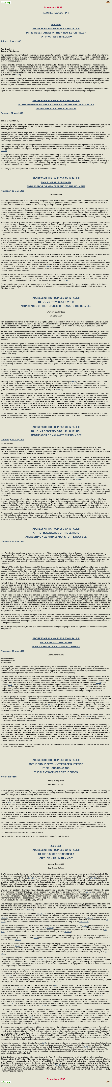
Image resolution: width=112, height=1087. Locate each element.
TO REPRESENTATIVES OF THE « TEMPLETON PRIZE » (56, 33)
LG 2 (10, 685)
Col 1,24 (11, 802)
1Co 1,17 (89, 918)
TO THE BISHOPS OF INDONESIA (56, 854)
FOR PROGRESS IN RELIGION (56, 37)
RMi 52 (9, 975)
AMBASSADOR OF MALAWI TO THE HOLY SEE (56, 435)
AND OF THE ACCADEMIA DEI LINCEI (56, 108)
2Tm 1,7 (93, 878)
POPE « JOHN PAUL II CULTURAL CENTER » (56, 646)
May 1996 (56, 24)
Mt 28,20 (68, 932)
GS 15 (17, 75)
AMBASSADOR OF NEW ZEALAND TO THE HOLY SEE (56, 186)
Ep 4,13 (85, 926)
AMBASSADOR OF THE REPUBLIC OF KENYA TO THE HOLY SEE (56, 306)
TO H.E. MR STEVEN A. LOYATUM (56, 302)
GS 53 (87, 717)
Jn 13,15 (59, 390)
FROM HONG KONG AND (56, 768)
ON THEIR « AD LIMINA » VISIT (56, 858)
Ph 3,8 (100, 995)
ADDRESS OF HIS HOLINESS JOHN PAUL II (55, 28)
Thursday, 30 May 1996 (12, 651)
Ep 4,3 (88, 892)
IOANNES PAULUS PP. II (56, 13)
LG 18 (98, 683)
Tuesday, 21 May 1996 (12, 113)
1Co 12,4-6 (29, 910)
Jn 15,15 (4, 918)
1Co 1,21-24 (84, 922)
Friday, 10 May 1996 (11, 41)
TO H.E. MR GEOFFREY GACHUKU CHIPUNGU (56, 431)
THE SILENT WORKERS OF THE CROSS (56, 772)
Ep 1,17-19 (32, 878)
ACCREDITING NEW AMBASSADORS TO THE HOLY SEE (56, 537)
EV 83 (17, 946)
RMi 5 (85, 1047)
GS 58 (50, 705)
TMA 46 (58, 1065)
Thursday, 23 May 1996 (12, 191)
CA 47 (47, 266)
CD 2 (44, 1043)
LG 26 (36, 938)
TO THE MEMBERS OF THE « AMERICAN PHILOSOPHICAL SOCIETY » (56, 104)
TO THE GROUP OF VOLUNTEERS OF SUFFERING (56, 764)
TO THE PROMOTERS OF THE (56, 642)
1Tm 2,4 (16, 987)
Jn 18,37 (57, 985)
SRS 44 (78, 479)
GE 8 (31, 1017)
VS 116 (17, 940)
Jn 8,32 (4, 151)
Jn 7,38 (43, 960)
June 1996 (55, 846)
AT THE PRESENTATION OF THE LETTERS (56, 533)
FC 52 (11, 1003)
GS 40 (65, 280)
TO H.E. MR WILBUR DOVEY (56, 182)
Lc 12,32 (40, 914)
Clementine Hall (9, 776)
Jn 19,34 (49, 928)
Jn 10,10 (42, 1005)
